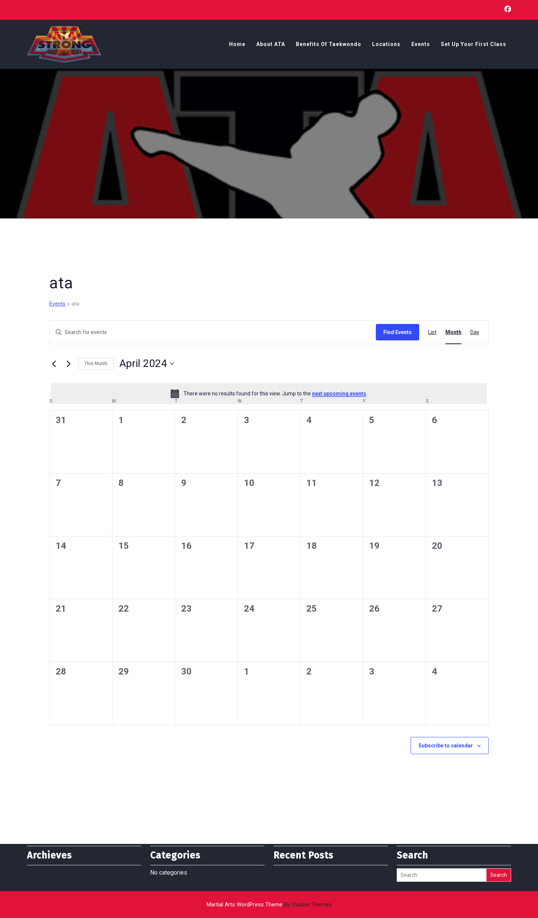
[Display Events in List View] (432, 332)
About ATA (270, 45)
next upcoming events (339, 394)
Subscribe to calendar (445, 746)
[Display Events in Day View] (474, 332)
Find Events (397, 332)
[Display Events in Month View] (453, 332)
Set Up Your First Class (473, 45)
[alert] (269, 393)
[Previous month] (53, 363)
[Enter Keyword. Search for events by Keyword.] (213, 332)
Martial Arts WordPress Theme (269, 904)
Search (498, 863)
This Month (96, 363)
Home (237, 45)
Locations (386, 45)
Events (420, 45)
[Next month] (68, 363)
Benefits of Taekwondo (328, 45)
